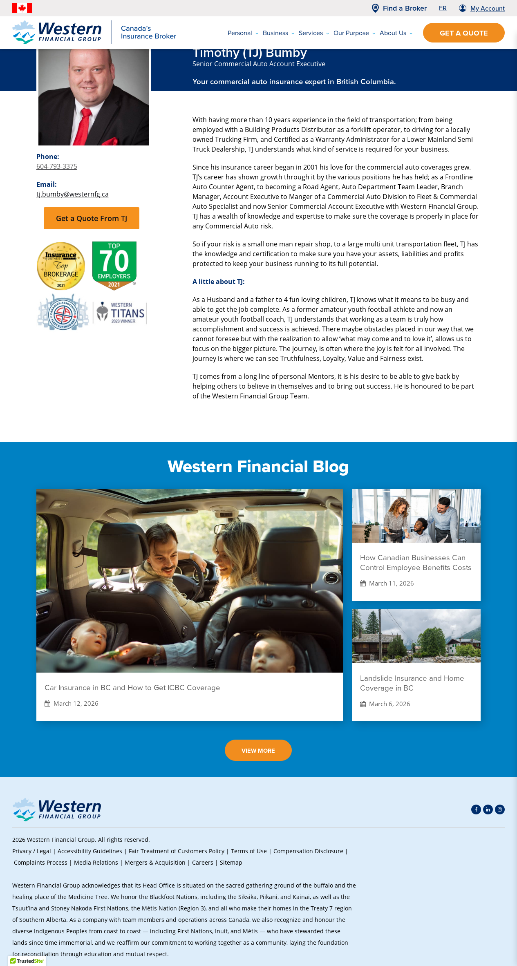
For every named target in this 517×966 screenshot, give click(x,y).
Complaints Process (40, 862)
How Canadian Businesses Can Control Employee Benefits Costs (416, 562)
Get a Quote (464, 33)
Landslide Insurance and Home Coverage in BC (412, 683)
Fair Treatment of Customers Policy (176, 851)
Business (279, 33)
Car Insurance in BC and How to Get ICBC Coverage (132, 688)
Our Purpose (354, 33)
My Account (487, 8)
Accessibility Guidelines (90, 851)
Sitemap (231, 862)
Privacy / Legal (31, 851)
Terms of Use (249, 851)
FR (443, 7)
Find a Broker (405, 8)
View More (258, 750)
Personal (243, 33)
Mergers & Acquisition (155, 862)
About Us (396, 33)
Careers (202, 862)
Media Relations (96, 862)
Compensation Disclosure (308, 851)
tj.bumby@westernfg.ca (72, 194)
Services (314, 33)
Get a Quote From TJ (91, 218)
